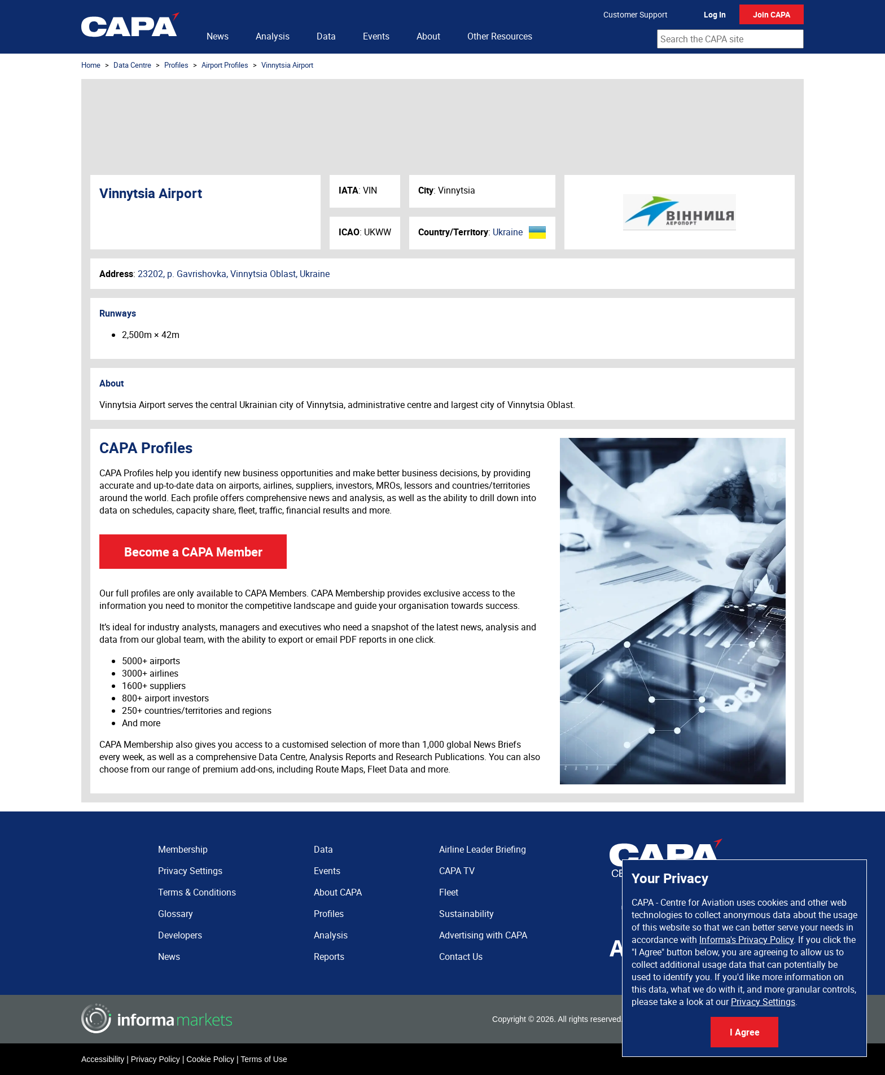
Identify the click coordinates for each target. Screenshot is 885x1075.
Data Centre (132, 65)
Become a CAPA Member (193, 551)
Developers (180, 935)
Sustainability (466, 913)
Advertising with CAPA (483, 935)
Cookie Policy (210, 1059)
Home (90, 65)
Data (326, 36)
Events (376, 36)
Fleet (448, 892)
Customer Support (635, 14)
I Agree (745, 1032)
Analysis (273, 36)
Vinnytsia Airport (287, 65)
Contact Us (461, 956)
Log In (715, 14)
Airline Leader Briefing (482, 849)
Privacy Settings (763, 1001)
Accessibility (102, 1059)
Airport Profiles (224, 65)
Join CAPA (771, 14)
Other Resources (499, 36)
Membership (183, 849)
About (428, 36)
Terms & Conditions (197, 892)
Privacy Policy (155, 1059)
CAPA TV (457, 871)
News (218, 36)
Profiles (176, 65)
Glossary (175, 913)
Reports (329, 956)
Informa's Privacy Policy (746, 939)
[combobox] (730, 39)
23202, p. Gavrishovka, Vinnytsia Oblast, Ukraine (234, 273)
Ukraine (508, 232)
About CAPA (338, 892)
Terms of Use (263, 1059)
